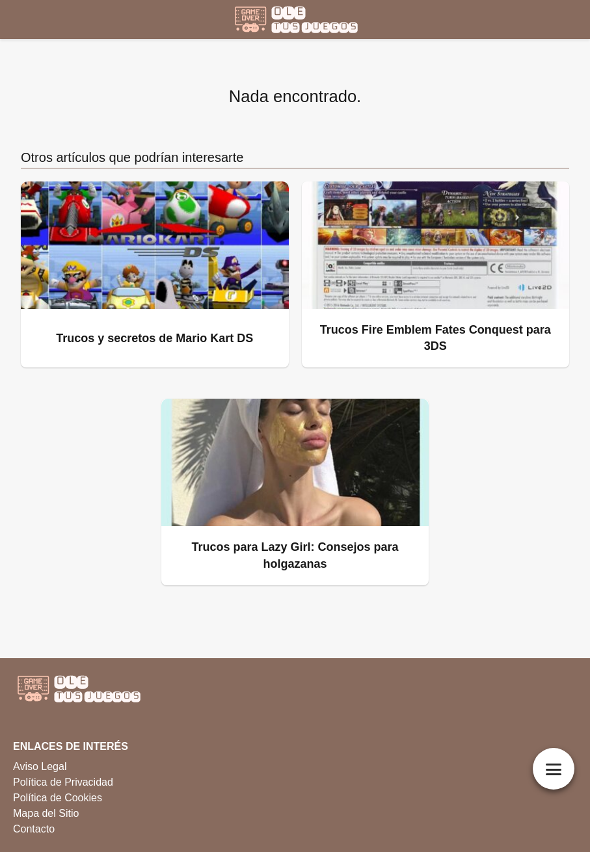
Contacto (34, 828)
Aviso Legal (39, 766)
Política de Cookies (57, 797)
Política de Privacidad (63, 782)
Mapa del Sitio (46, 813)
